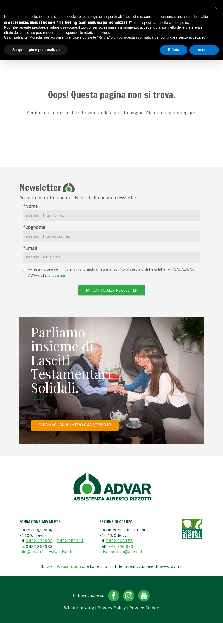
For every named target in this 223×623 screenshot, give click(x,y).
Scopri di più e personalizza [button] (36, 50)
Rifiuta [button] (173, 50)
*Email (30, 248)
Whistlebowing (79, 608)
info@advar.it (32, 552)
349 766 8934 (122, 546)
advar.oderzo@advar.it (120, 552)
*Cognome (34, 227)
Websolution (69, 566)
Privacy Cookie (144, 608)
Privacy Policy (112, 608)
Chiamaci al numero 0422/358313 (74, 425)
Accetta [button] (204, 50)
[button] (216, 8)
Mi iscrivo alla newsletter (111, 290)
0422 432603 (39, 541)
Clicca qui (56, 275)
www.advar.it (60, 552)
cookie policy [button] (179, 23)
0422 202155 (119, 541)
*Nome (30, 206)
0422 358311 (70, 541)
